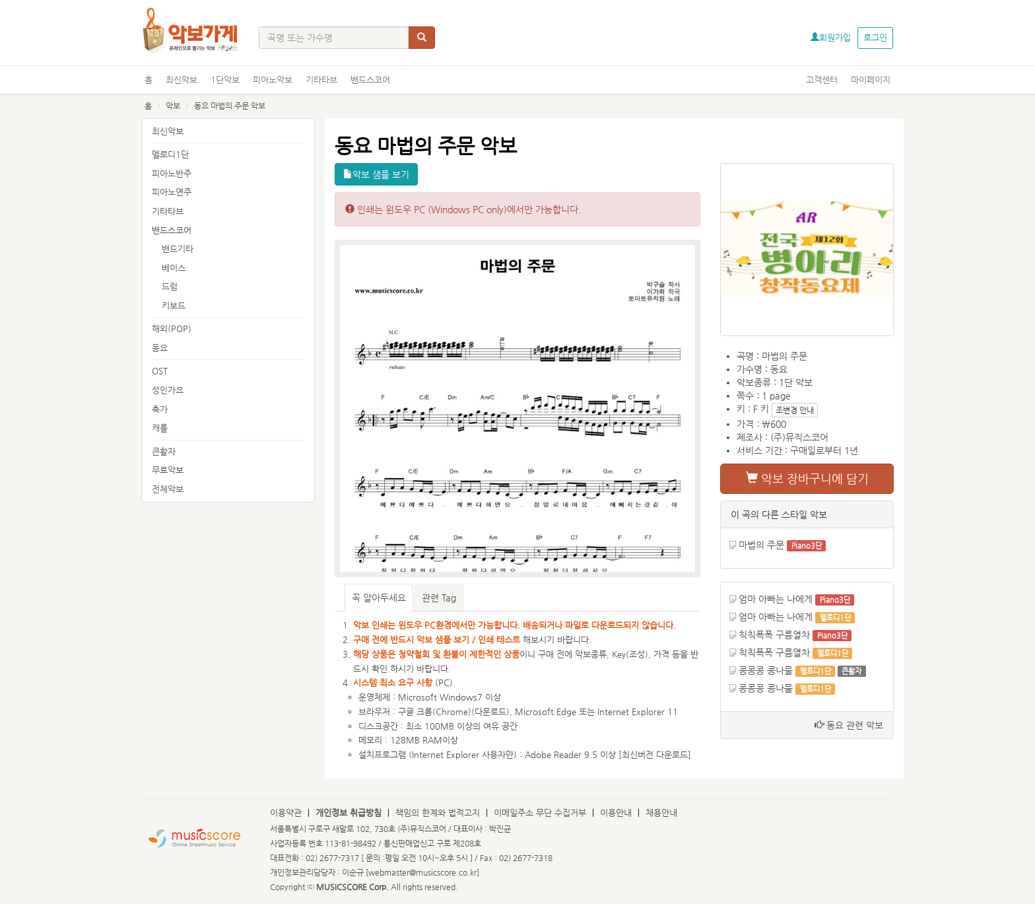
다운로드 (490, 711)
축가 (160, 409)
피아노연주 (171, 192)
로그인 (875, 37)
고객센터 (822, 80)
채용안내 (661, 812)
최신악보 (181, 80)
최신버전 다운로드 (655, 754)
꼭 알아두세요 (379, 597)
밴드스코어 (370, 80)
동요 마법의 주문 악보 (229, 105)
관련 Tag (439, 597)
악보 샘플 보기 (376, 174)
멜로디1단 (170, 154)
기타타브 (321, 80)
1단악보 (225, 80)
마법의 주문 (761, 544)
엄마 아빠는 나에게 (776, 599)
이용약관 (286, 812)
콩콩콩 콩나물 (766, 670)
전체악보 (168, 489)
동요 (160, 348)
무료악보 (168, 470)
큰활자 (164, 451)
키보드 (173, 305)
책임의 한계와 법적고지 (437, 812)
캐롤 (160, 428)
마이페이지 (870, 80)
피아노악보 (272, 80)
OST (160, 371)
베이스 (173, 268)
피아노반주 (171, 173)
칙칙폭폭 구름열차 (774, 634)
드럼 (170, 286)
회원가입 (831, 37)
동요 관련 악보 (849, 725)
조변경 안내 (795, 410)
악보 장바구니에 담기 (807, 478)
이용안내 (616, 812)
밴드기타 (177, 249)
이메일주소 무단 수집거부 (540, 812)
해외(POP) (171, 328)
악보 (173, 105)
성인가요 (168, 390)
